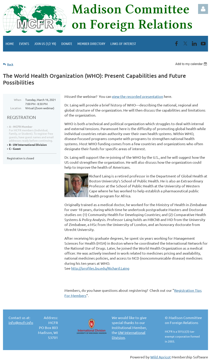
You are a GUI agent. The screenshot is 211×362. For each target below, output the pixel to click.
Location (15, 108)
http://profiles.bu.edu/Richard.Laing (100, 268)
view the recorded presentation (137, 96)
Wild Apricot (160, 357)
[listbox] (191, 63)
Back (10, 64)
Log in (203, 9)
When (17, 99)
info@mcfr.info (21, 322)
